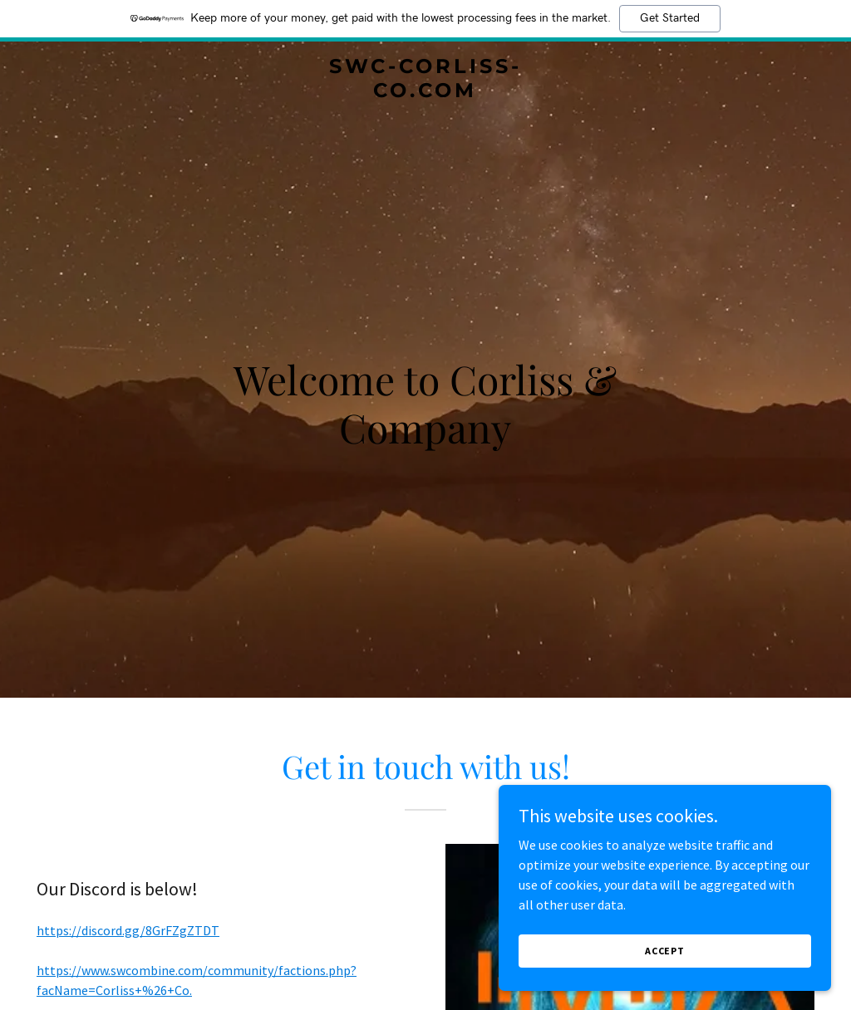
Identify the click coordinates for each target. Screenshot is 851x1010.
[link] (425, 92)
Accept (665, 950)
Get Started (670, 18)
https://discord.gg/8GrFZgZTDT (128, 930)
